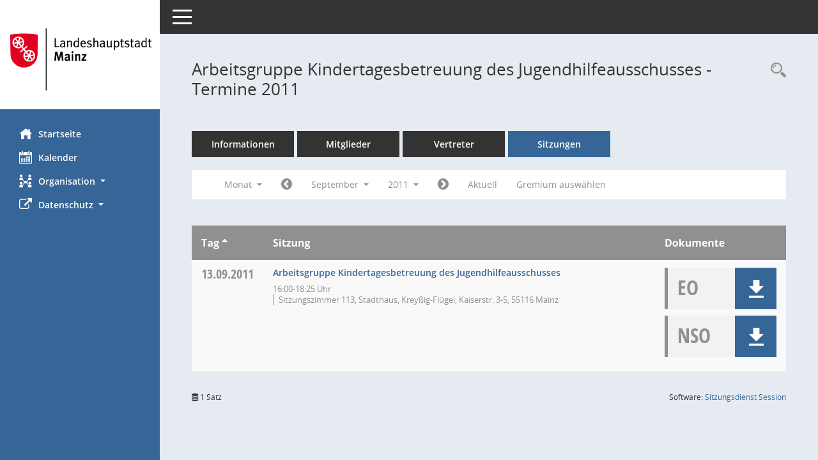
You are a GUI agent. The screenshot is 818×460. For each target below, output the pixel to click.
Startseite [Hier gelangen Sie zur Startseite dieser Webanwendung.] (50, 133)
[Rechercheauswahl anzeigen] (775, 70)
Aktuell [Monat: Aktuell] (482, 184)
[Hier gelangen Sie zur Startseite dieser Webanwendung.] (80, 59)
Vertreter (454, 144)
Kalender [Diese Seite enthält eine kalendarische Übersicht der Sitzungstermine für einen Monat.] (48, 157)
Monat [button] (243, 184)
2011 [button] (403, 184)
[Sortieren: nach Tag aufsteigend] (225, 243)
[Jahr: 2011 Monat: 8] (287, 184)
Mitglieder (348, 144)
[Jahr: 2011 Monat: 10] (443, 184)
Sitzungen (559, 144)
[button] (80, 181)
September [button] (340, 184)
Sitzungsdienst (745, 397)
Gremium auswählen (561, 184)
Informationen (243, 144)
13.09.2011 (227, 273)
